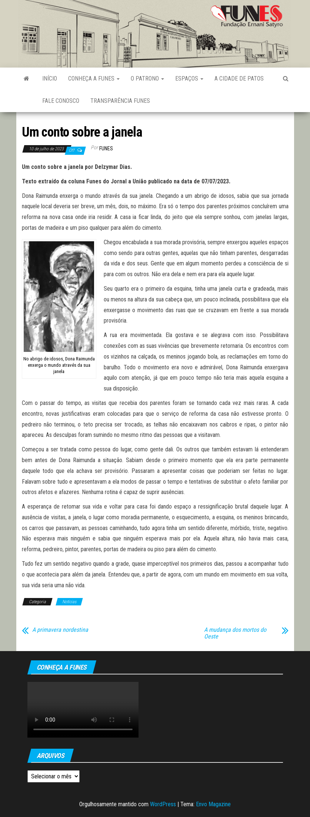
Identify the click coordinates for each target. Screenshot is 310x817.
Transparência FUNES (120, 100)
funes (106, 148)
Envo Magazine (213, 804)
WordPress (163, 804)
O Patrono (147, 78)
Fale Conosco (60, 100)
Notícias (69, 601)
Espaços (189, 78)
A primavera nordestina (60, 630)
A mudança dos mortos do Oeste (235, 633)
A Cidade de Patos (239, 78)
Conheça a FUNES (94, 78)
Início (49, 78)
